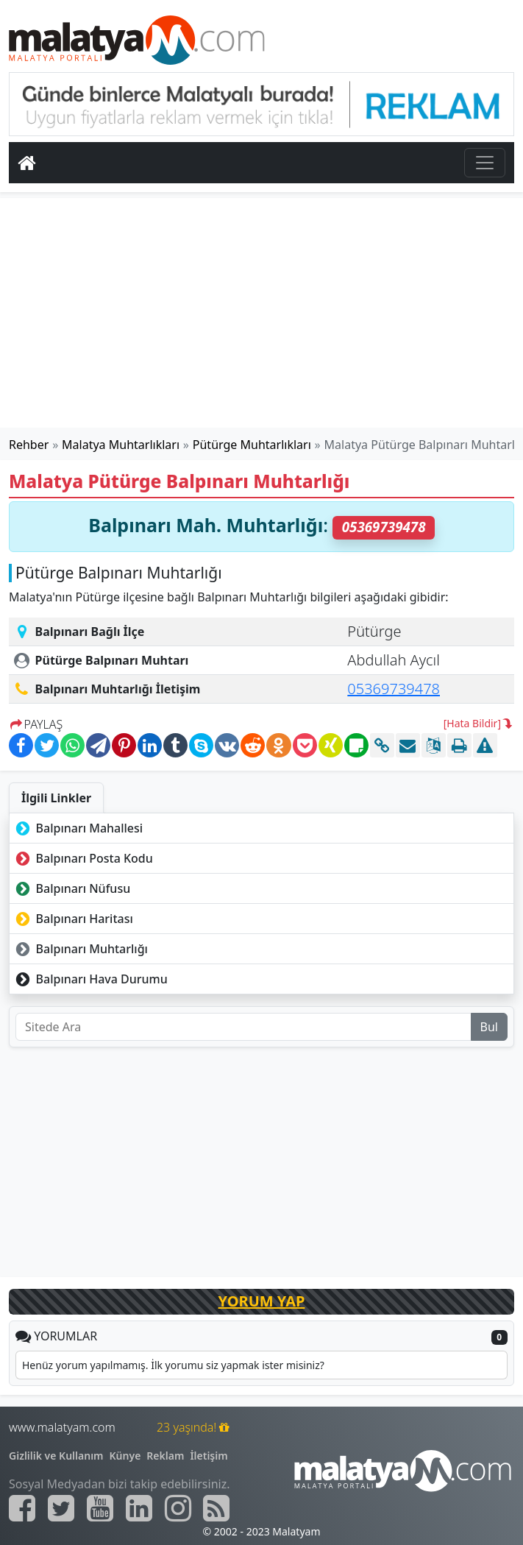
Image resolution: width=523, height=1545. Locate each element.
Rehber (29, 444)
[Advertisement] (261, 313)
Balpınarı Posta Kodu (83, 858)
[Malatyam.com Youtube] (100, 1508)
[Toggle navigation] (484, 162)
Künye (125, 1456)
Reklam (165, 1456)
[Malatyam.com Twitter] (61, 1508)
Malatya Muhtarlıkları (120, 444)
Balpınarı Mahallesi (78, 828)
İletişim (208, 1456)
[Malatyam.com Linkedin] (139, 1508)
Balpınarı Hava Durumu (90, 979)
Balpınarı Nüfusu (71, 888)
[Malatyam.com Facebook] (22, 1508)
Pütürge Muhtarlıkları (252, 444)
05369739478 (393, 689)
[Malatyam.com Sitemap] (216, 1508)
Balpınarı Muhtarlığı (80, 949)
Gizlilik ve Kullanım (56, 1456)
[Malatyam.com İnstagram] (178, 1508)
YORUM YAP (261, 1301)
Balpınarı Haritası (73, 919)
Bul (489, 1027)
